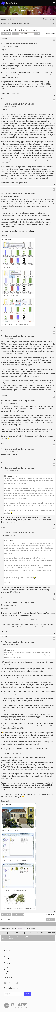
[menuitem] (12, 19)
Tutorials (6, 971)
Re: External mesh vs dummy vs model (18, 104)
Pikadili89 (4, 38)
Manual (6, 968)
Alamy (3, 462)
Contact (6, 973)
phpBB (10, 937)
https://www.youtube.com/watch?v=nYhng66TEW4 (19, 620)
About (5, 955)
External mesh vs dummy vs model (20, 30)
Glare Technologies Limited (44, 1004)
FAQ (5, 969)
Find (27, 994)
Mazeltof (15, 939)
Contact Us (7, 959)
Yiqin (2, 98)
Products (6, 957)
